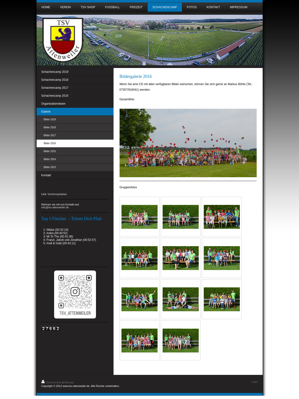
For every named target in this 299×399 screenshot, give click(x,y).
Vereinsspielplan (57, 194)
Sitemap (69, 382)
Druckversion (52, 382)
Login (254, 381)
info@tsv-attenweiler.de (55, 207)
